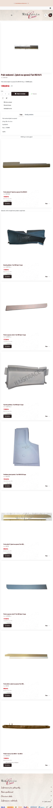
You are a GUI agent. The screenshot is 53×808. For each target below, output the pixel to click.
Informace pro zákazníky (10, 787)
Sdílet (3, 98)
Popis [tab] (21, 114)
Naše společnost (7, 792)
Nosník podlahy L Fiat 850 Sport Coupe (13, 265)
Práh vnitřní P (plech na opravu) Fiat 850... (13, 544)
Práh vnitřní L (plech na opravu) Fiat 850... (13, 684)
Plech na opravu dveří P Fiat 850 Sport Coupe (14, 614)
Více (46, 203)
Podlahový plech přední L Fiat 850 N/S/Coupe (14, 474)
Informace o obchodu (9, 800)
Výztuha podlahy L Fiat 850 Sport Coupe (13, 404)
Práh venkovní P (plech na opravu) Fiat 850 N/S (15, 192)
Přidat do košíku (20, 94)
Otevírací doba (6, 796)
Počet (2, 91)
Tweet (6, 98)
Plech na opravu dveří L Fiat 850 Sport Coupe (14, 335)
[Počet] (6, 94)
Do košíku (7, 203)
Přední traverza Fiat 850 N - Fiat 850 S (12, 753)
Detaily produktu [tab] (29, 114)
